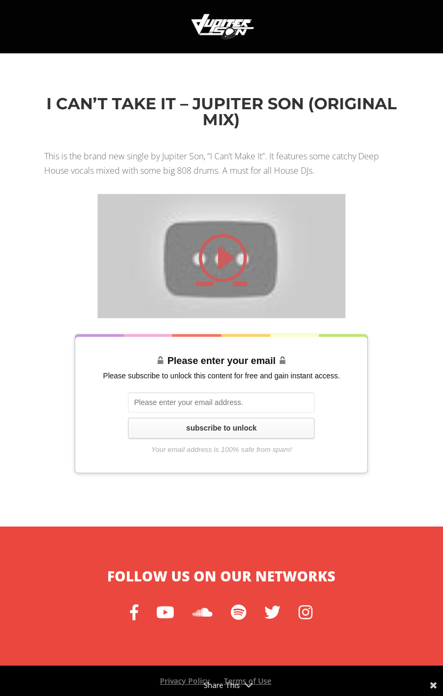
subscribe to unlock (221, 428)
